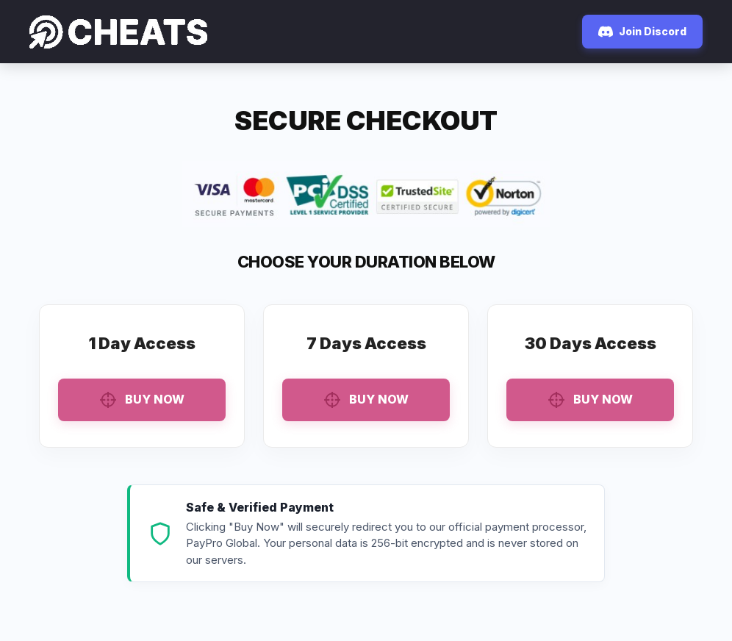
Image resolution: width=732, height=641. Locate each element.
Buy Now (142, 400)
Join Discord (642, 31)
